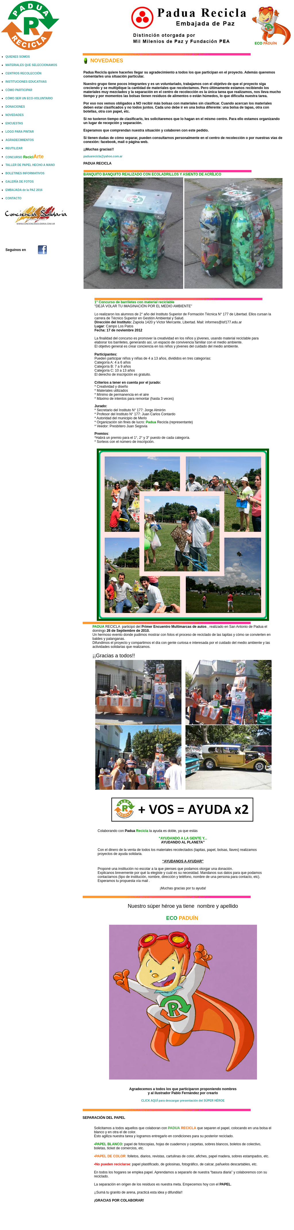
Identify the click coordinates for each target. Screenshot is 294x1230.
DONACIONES (15, 106)
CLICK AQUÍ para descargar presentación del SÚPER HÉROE (183, 1100)
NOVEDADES (14, 115)
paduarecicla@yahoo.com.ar (103, 156)
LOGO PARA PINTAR (19, 131)
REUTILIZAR (13, 148)
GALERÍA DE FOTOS (19, 181)
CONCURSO (24, 157)
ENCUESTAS (14, 123)
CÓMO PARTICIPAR (18, 90)
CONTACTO (13, 198)
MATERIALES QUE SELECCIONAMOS (31, 65)
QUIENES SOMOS (17, 56)
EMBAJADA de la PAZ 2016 (23, 190)
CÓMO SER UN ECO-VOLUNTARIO (29, 98)
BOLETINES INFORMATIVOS (25, 173)
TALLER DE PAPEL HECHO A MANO (30, 165)
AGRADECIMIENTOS (19, 140)
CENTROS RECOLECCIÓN (23, 73)
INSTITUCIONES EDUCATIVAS (26, 81)
